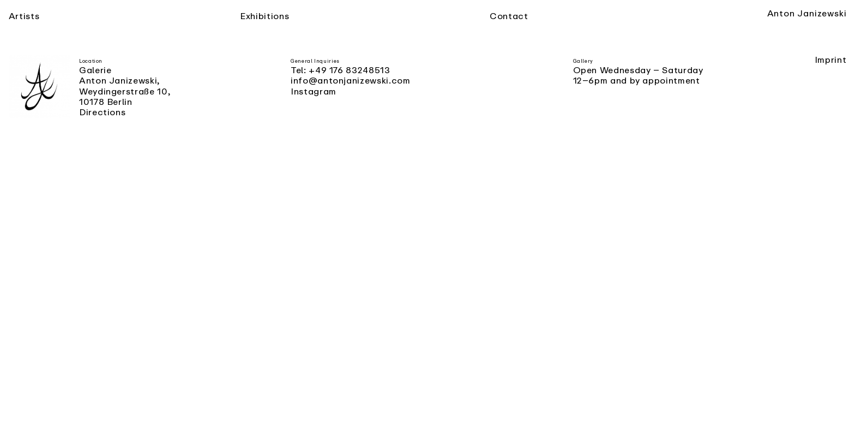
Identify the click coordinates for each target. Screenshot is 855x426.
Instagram (313, 91)
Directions (102, 111)
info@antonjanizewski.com (350, 80)
